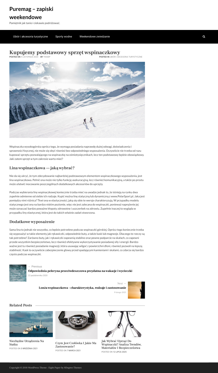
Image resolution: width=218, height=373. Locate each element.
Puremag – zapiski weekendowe (31, 12)
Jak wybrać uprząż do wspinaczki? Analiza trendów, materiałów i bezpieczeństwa (122, 345)
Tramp (46, 57)
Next (121, 283)
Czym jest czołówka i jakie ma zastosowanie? (75, 345)
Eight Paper (55, 367)
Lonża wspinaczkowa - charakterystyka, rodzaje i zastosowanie (82, 288)
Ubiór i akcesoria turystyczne (30, 36)
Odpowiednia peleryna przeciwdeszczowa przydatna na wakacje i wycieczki (80, 271)
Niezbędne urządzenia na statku (26, 343)
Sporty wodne (63, 36)
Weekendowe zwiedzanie (95, 36)
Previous (35, 266)
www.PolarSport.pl (122, 196)
